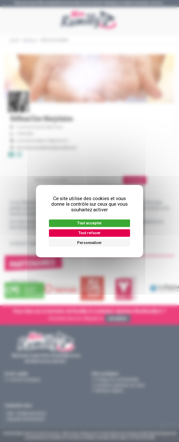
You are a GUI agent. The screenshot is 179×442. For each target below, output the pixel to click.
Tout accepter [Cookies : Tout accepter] (89, 223)
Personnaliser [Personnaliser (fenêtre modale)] (89, 242)
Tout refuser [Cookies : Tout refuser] (89, 233)
